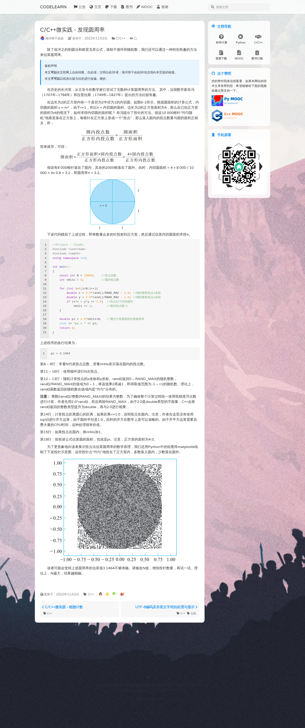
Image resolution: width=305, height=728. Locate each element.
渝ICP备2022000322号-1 (152, 699)
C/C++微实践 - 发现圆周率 (72, 30)
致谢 (162, 7)
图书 (126, 7)
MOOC (144, 7)
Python (241, 39)
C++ (47, 613)
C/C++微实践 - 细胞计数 (62, 607)
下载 (111, 7)
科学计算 (221, 39)
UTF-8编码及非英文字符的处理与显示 (166, 607)
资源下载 (221, 55)
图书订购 (257, 55)
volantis (138, 690)
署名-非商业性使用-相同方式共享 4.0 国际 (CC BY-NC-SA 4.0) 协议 (162, 685)
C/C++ (258, 39)
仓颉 (191, 613)
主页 (95, 7)
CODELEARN (53, 6)
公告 (79, 7)
